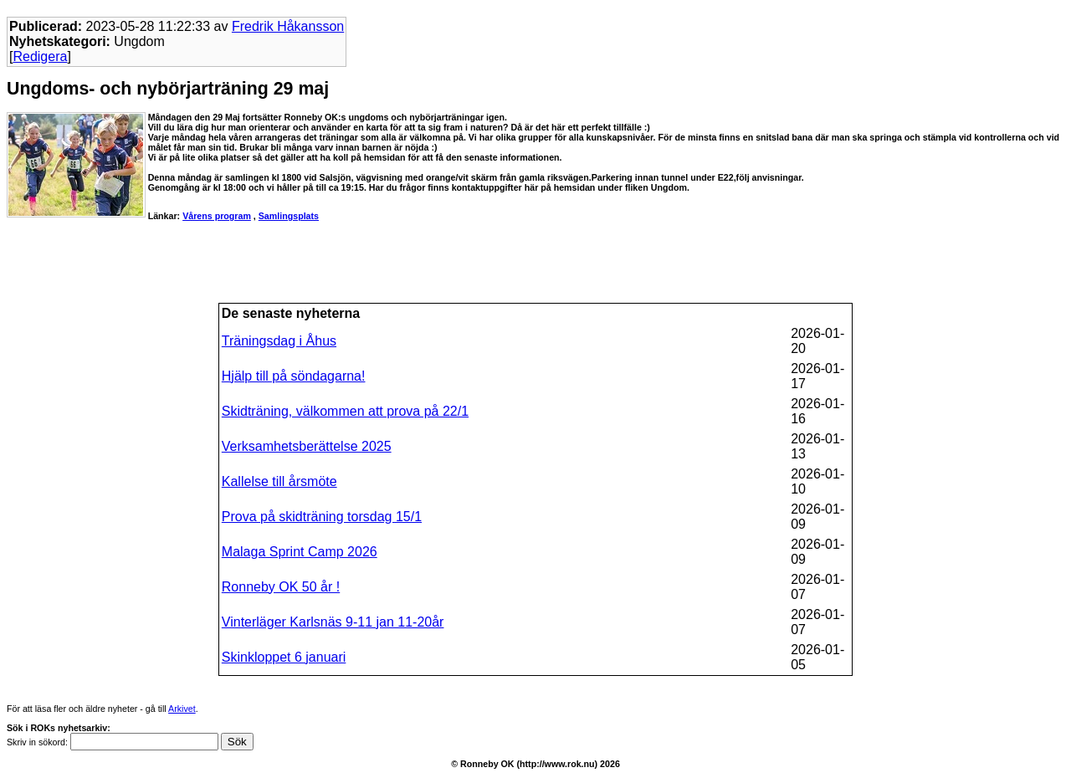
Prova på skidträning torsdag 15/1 (322, 516)
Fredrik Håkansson (288, 26)
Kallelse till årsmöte (279, 481)
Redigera (40, 56)
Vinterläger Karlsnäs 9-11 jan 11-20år (333, 622)
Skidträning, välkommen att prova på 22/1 (345, 411)
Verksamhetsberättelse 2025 (307, 446)
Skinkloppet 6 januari (284, 657)
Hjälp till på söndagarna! (294, 376)
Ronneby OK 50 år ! (281, 587)
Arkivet (182, 709)
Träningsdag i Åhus (279, 341)
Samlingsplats (289, 216)
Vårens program (216, 216)
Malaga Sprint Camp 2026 (299, 552)
